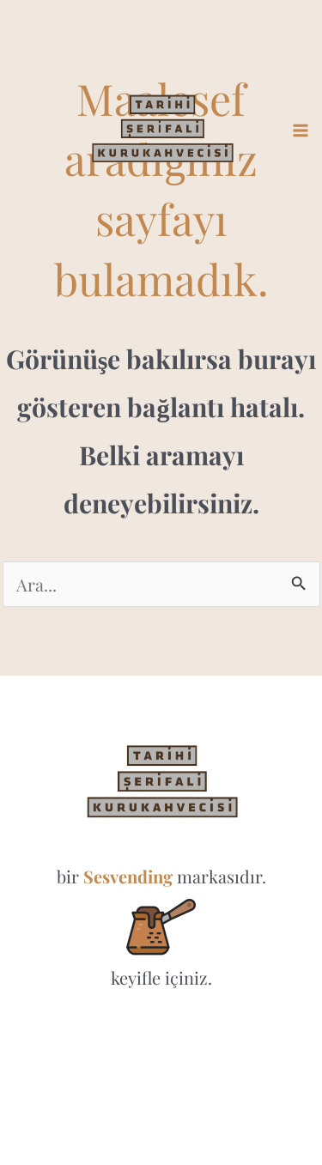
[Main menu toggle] (300, 130)
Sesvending (128, 876)
